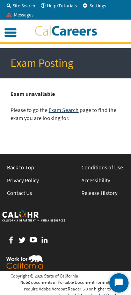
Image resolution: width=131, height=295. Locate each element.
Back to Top (20, 167)
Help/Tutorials (59, 5)
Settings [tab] (94, 5)
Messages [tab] (20, 15)
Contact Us (19, 192)
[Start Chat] (119, 283)
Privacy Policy (23, 180)
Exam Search (64, 109)
